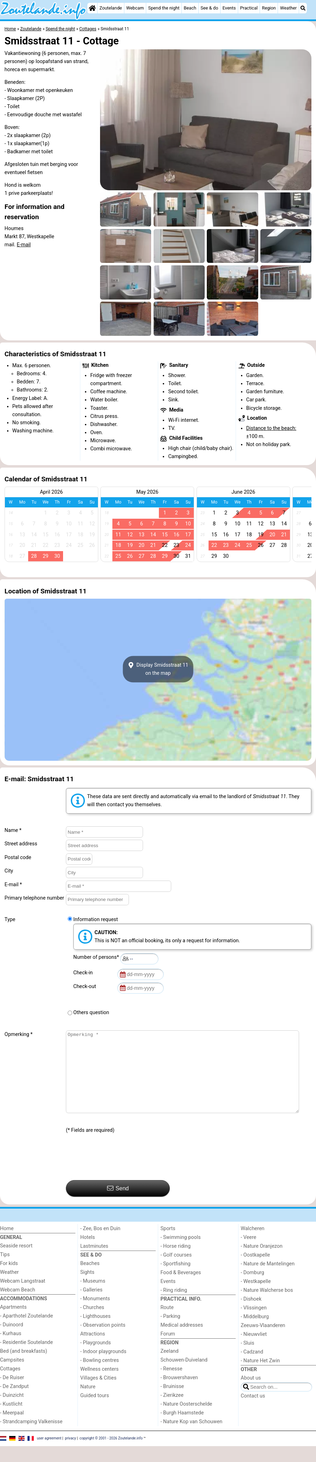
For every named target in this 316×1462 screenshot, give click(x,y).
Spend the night (164, 8)
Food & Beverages (181, 1288)
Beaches (90, 1279)
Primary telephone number (34, 898)
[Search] (303, 8)
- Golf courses (176, 1271)
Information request (95, 920)
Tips (5, 1270)
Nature (87, 1403)
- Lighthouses (95, 1332)
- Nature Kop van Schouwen (192, 1438)
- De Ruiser (12, 1393)
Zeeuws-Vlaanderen (263, 1341)
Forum (168, 1350)
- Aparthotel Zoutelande (26, 1332)
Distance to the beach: (271, 428)
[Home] (92, 8)
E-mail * (13, 885)
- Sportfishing (176, 1280)
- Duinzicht (12, 1411)
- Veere (248, 1253)
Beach (190, 8)
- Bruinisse (172, 1402)
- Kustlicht (11, 1420)
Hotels (87, 1253)
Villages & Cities (98, 1394)
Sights (87, 1288)
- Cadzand (252, 1368)
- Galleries (91, 1306)
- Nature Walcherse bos (267, 1306)
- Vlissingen (254, 1324)
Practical (249, 8)
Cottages (10, 1385)
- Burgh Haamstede (182, 1429)
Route (167, 1323)
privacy (70, 1454)
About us (251, 1394)
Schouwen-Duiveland (184, 1376)
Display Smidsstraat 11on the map (158, 669)
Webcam (135, 8)
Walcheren (252, 1244)
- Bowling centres (99, 1376)
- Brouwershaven (179, 1393)
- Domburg (252, 1288)
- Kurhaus (10, 1349)
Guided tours (94, 1411)
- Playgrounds (95, 1359)
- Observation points (102, 1341)
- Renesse (171, 1385)
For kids (9, 1279)
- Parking (170, 1332)
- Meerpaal (12, 1429)
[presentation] (119, 1173)
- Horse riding (176, 1262)
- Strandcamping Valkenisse (31, 1438)
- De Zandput (14, 1402)
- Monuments (95, 1315)
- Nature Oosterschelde (186, 1420)
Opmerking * (19, 1034)
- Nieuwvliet (254, 1350)
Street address (21, 844)
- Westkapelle (256, 1297)
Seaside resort (16, 1262)
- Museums (92, 1297)
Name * (13, 830)
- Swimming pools (181, 1253)
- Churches (92, 1323)
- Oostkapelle (255, 1271)
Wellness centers (99, 1385)
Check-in (84, 973)
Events (229, 8)
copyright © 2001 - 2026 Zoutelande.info (111, 1454)
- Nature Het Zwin (260, 1377)
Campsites (12, 1376)
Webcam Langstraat (22, 1297)
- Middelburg (255, 1332)
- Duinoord (11, 1341)
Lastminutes (94, 1262)
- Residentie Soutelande (26, 1358)
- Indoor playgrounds (103, 1367)
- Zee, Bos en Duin (100, 1244)
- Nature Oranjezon (262, 1262)
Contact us (253, 1412)
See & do (209, 8)
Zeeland (170, 1367)
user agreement (49, 1454)
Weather (288, 8)
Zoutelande (110, 8)
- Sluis (247, 1359)
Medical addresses (182, 1341)
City (9, 871)
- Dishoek (251, 1315)
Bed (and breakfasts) (23, 1367)
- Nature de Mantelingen (268, 1280)
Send (118, 1204)
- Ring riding (174, 1306)
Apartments (13, 1323)
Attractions (92, 1350)
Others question (91, 1013)
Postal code (18, 857)
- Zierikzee (172, 1411)
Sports (168, 1244)
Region (269, 8)
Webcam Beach (17, 1306)
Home (7, 1244)
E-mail (24, 245)
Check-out (86, 986)
